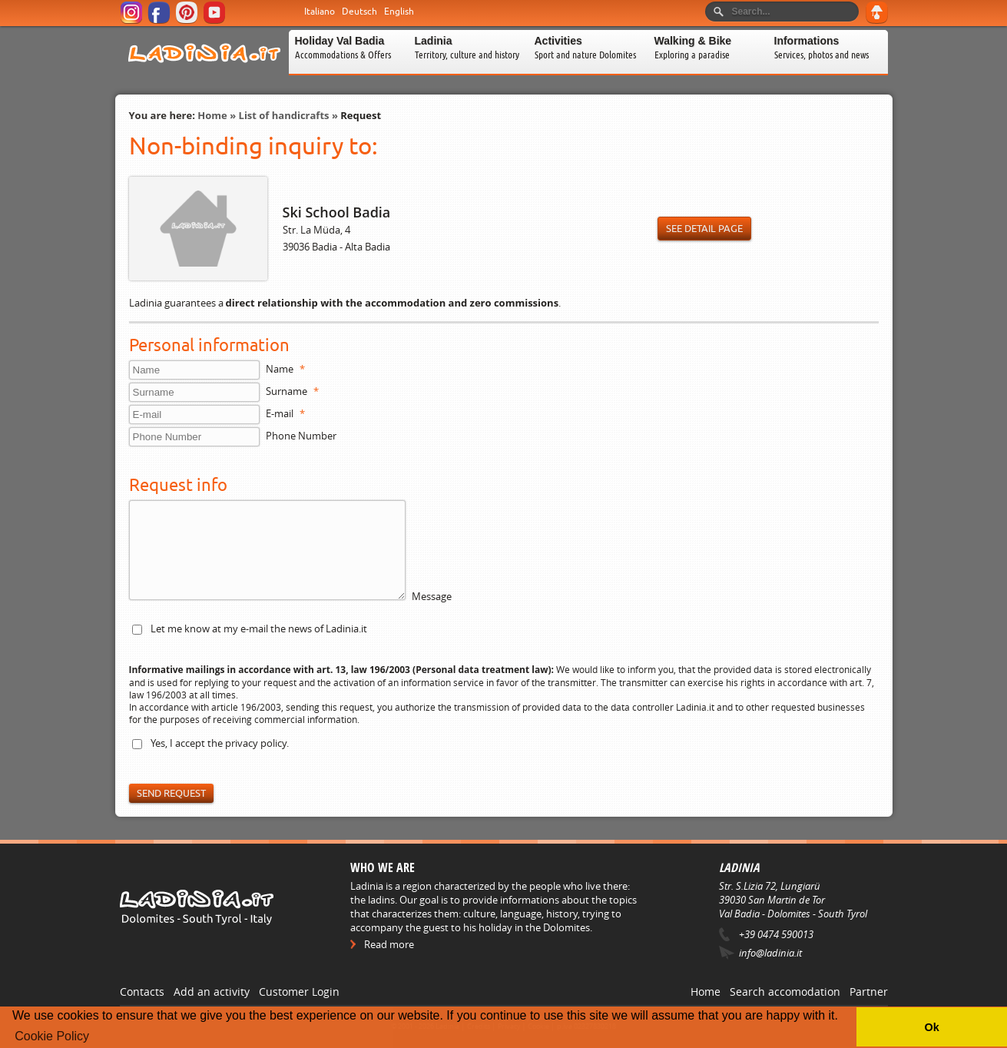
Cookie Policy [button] (52, 1036)
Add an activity (212, 991)
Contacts (142, 991)
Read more (389, 944)
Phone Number (301, 436)
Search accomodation (785, 991)
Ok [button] (931, 1027)
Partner (869, 991)
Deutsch (359, 11)
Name (285, 369)
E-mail (285, 413)
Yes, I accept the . (220, 743)
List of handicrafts (284, 115)
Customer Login (299, 991)
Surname (292, 391)
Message (432, 596)
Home (212, 115)
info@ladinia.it (770, 953)
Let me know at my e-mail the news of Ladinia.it (259, 628)
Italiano (319, 11)
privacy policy (256, 743)
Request (360, 115)
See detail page (704, 228)
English (399, 11)
